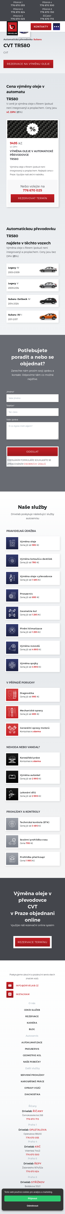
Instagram (23, 994)
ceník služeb (32, 1010)
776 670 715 (47, 19)
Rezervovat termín (32, 198)
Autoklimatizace (31, 1042)
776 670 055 (18, 5)
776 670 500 (47, 5)
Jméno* (10, 391)
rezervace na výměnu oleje (28, 63)
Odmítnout (32, 1205)
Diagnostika (32, 1094)
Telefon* (10, 405)
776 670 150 (47, 12)
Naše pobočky (32, 1061)
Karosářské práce (32, 1081)
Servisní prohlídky (32, 1075)
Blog (32, 1029)
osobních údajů (35, 464)
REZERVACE (32, 1016)
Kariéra (32, 1023)
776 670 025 (18, 19)
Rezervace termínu (32, 942)
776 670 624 (18, 12)
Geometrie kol (32, 1055)
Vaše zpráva (12, 419)
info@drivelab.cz (27, 985)
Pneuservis (32, 1049)
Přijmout (32, 1198)
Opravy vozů (32, 1088)
